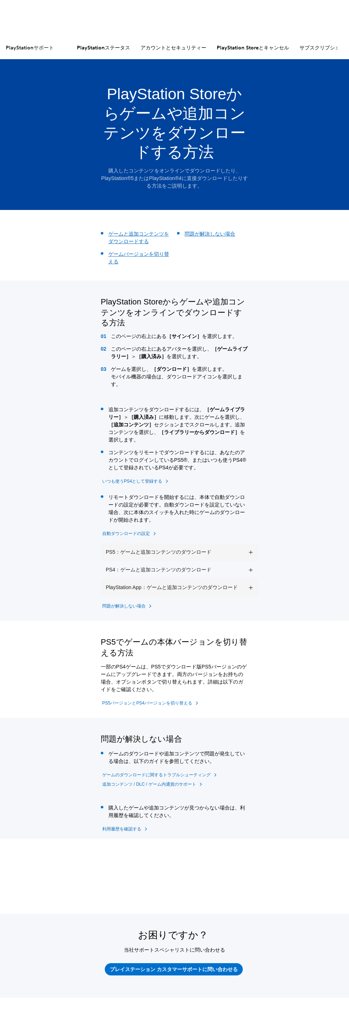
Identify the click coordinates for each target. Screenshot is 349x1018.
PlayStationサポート (30, 47)
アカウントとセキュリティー (173, 47)
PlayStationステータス (103, 47)
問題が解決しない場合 (210, 234)
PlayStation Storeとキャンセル (253, 47)
